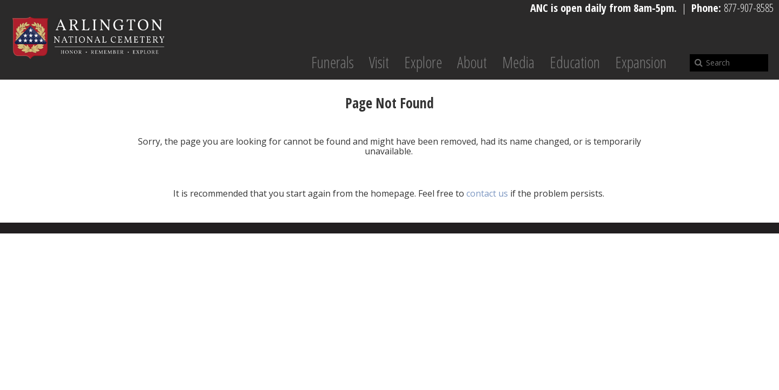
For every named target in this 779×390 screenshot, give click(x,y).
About (472, 62)
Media (518, 62)
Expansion (640, 62)
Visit (379, 62)
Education (575, 62)
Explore (423, 62)
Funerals (332, 62)
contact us (487, 193)
